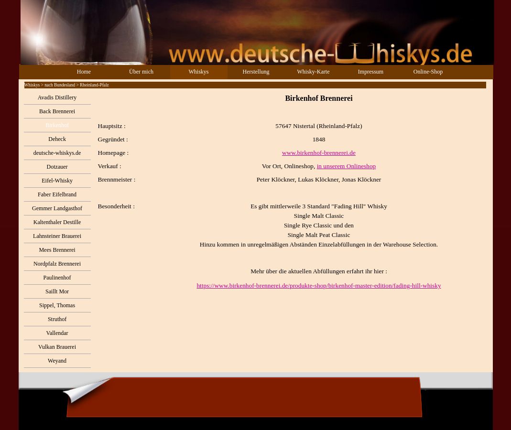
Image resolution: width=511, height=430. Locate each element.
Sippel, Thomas (57, 305)
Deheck (57, 139)
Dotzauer (57, 166)
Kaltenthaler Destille (57, 222)
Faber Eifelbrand (57, 194)
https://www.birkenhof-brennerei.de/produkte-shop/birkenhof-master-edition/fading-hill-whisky (318, 285)
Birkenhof (57, 125)
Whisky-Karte (313, 71)
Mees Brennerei (57, 250)
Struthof (57, 319)
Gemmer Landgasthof (57, 208)
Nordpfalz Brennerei (57, 263)
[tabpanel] (292, 192)
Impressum (370, 71)
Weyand (57, 360)
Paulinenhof (57, 277)
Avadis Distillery (57, 97)
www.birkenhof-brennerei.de (319, 152)
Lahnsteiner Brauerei (57, 236)
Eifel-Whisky (57, 180)
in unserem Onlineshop (346, 166)
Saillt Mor (57, 291)
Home (84, 71)
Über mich (141, 71)
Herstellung (256, 71)
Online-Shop (428, 71)
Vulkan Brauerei (57, 347)
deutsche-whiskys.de (57, 153)
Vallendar (57, 333)
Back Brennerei (57, 111)
